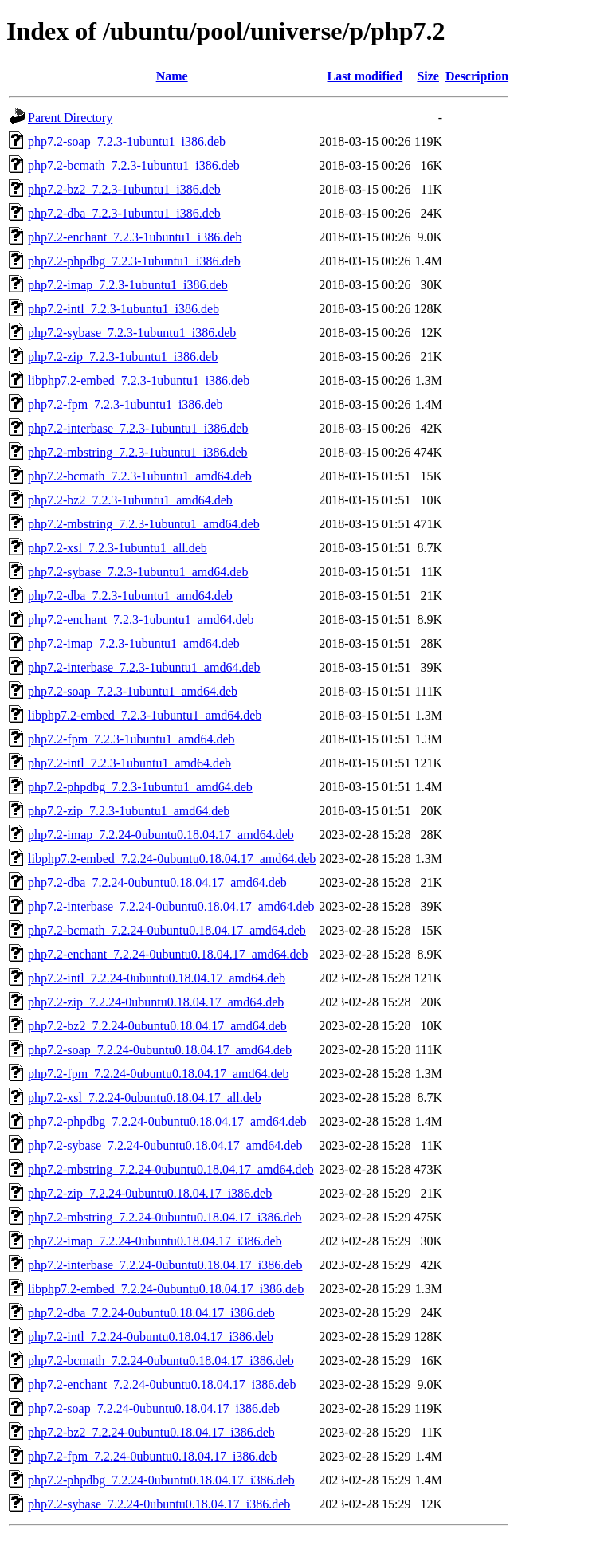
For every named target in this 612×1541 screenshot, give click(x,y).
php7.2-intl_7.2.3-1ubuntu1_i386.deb (123, 309)
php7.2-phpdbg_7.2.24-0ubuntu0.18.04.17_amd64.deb (167, 1121)
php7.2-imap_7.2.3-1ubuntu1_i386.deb (128, 285)
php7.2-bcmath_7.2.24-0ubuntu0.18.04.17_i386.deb (161, 1360)
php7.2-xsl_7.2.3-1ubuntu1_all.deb (117, 548)
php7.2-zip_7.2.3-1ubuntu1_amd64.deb (129, 811)
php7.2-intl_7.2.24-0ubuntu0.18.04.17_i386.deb (150, 1336)
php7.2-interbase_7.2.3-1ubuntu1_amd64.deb (144, 667)
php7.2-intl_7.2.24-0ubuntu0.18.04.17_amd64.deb (156, 978)
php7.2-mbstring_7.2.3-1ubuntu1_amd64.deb (144, 524)
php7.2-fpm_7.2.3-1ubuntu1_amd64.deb (131, 739)
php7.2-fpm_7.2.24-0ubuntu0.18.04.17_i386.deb (152, 1456)
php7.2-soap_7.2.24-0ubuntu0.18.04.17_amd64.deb (160, 1050)
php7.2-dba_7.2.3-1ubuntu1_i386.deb (124, 213)
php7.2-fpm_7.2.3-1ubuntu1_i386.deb (125, 404)
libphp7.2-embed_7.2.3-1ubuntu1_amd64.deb (144, 715)
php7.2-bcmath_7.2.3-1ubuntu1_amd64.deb (140, 476)
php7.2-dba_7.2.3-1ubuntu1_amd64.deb (130, 595)
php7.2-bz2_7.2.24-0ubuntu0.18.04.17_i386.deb (151, 1432)
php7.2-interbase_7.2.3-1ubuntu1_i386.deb (138, 428)
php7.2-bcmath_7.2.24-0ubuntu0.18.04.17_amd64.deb (167, 930)
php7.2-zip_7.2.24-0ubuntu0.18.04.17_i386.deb (150, 1193)
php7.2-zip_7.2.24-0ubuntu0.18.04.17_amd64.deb (156, 1002)
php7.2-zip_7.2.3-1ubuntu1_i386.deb (123, 356)
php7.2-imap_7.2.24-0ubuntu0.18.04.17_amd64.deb (161, 834)
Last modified (365, 76)
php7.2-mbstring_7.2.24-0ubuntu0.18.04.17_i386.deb (165, 1217)
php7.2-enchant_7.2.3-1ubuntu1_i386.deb (134, 237)
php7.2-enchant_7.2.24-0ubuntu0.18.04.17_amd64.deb (168, 954)
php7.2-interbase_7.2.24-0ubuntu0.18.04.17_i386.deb (165, 1265)
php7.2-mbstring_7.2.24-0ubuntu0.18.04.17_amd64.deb (171, 1169)
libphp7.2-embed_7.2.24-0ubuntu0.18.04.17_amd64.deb (172, 858)
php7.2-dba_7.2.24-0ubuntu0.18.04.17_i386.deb (151, 1312)
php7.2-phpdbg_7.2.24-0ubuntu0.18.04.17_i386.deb (161, 1480)
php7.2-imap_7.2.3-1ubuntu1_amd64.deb (134, 643)
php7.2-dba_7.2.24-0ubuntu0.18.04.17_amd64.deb (157, 882)
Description (476, 76)
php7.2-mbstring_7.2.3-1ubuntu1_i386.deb (138, 452)
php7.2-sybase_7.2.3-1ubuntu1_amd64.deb (138, 571)
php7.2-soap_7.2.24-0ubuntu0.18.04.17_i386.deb (154, 1408)
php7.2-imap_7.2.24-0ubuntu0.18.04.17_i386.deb (155, 1241)
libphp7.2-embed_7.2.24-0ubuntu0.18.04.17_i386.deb (166, 1289)
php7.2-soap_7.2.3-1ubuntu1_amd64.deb (132, 691)
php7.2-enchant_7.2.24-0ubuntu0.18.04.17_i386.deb (162, 1384)
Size (428, 76)
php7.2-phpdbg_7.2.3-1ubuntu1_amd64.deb (140, 787)
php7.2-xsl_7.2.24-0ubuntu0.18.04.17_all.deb (144, 1097)
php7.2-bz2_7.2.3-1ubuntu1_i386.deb (124, 189)
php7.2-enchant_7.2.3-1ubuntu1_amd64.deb (141, 619)
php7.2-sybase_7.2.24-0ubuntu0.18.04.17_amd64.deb (165, 1145)
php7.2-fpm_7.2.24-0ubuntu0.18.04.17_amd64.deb (158, 1073)
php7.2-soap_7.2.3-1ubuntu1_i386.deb (127, 141)
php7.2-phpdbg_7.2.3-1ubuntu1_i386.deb (134, 261)
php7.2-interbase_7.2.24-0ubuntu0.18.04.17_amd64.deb (171, 906)
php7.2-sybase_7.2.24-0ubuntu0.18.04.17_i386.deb (159, 1504)
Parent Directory (70, 117)
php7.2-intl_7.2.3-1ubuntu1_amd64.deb (129, 763)
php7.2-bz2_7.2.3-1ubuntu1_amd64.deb (130, 500)
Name (172, 76)
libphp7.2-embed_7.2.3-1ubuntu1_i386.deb (138, 380)
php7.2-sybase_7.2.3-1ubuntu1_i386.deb (132, 332)
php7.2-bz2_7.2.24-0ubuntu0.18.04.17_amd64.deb (157, 1026)
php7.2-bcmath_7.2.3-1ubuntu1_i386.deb (134, 165)
